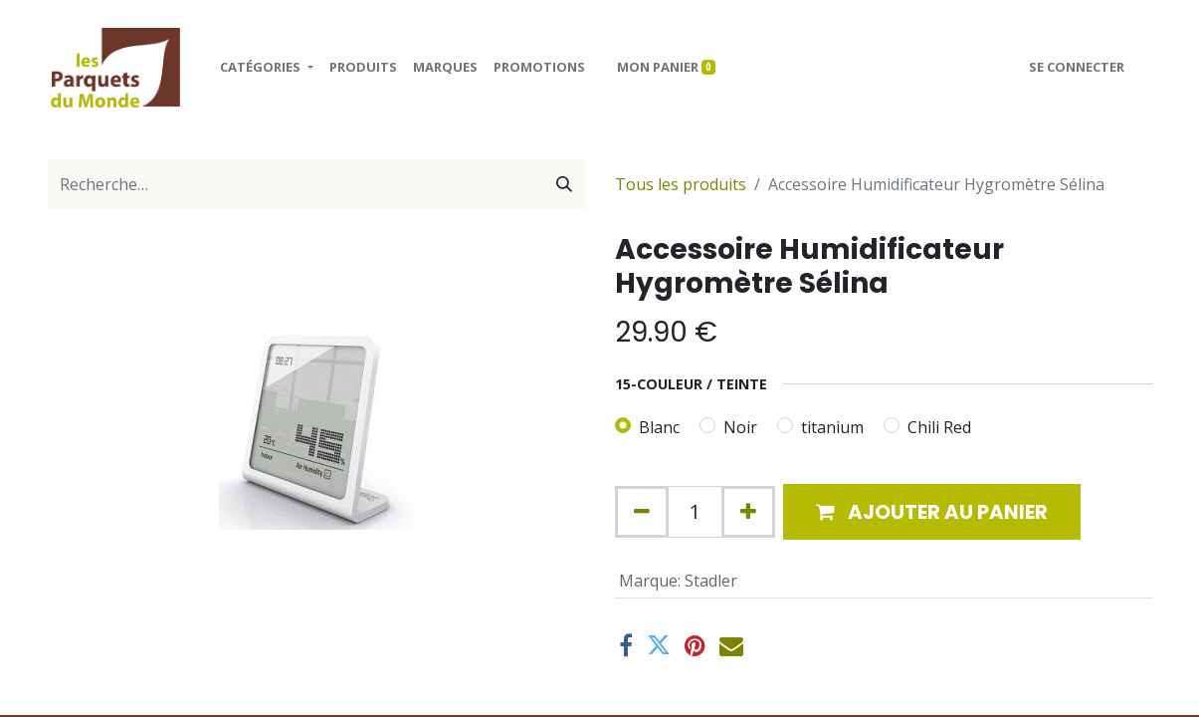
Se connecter (1076, 67)
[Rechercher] (564, 184)
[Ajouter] (748, 512)
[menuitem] (363, 68)
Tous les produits (680, 184)
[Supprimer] (642, 512)
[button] (932, 512)
